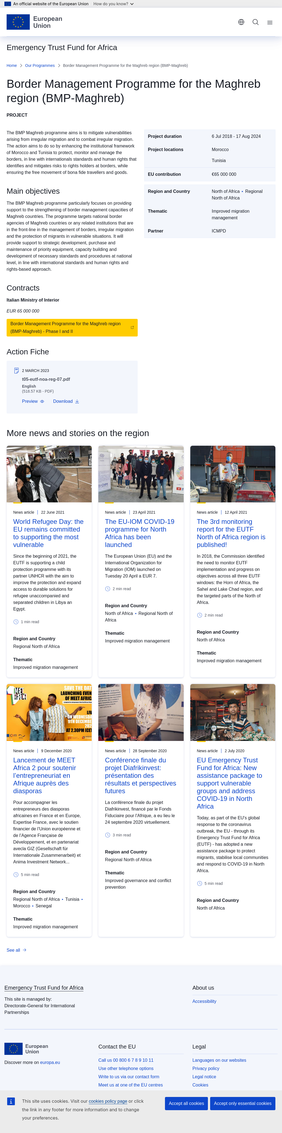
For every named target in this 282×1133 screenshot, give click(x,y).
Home (12, 65)
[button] (33, 401)
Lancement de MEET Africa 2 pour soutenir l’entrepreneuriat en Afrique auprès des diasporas (44, 775)
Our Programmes (40, 65)
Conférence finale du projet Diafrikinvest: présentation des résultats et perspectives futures (140, 775)
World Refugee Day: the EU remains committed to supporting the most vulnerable (48, 533)
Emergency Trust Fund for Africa (43, 988)
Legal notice (204, 1076)
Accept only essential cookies (243, 1103)
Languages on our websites (219, 1060)
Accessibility (204, 1001)
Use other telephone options (125, 1068)
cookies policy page (108, 1101)
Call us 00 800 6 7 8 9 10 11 (125, 1060)
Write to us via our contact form (128, 1076)
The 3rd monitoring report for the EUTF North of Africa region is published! (231, 533)
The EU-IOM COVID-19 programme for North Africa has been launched (139, 533)
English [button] (241, 22)
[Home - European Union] (34, 22)
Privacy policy (205, 1068)
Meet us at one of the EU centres (130, 1085)
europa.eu (50, 1062)
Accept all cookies (186, 1103)
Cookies (200, 1085)
